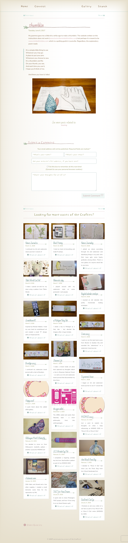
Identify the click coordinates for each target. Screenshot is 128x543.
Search (102, 6)
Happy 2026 (29, 401)
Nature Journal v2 (31, 243)
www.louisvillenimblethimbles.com (63, 38)
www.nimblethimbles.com (38, 41)
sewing (64, 125)
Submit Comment (91, 195)
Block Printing (57, 243)
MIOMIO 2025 (87, 417)
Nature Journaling (87, 243)
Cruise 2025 (85, 334)
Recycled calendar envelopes (89, 294)
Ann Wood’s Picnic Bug (88, 460)
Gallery (86, 6)
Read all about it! (36, 254)
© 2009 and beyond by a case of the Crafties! (64, 539)
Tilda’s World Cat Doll (32, 280)
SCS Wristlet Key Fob (60, 452)
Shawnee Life (57, 361)
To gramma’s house (87, 377)
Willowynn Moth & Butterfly (35, 438)
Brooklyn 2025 (30, 363)
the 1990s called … (58, 409)
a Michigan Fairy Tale (60, 321)
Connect (39, 6)
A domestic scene (30, 478)
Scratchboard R (30, 321)
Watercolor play (58, 280)
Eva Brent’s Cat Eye (87, 500)
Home (24, 6)
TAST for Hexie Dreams (61, 492)
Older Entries (34, 525)
